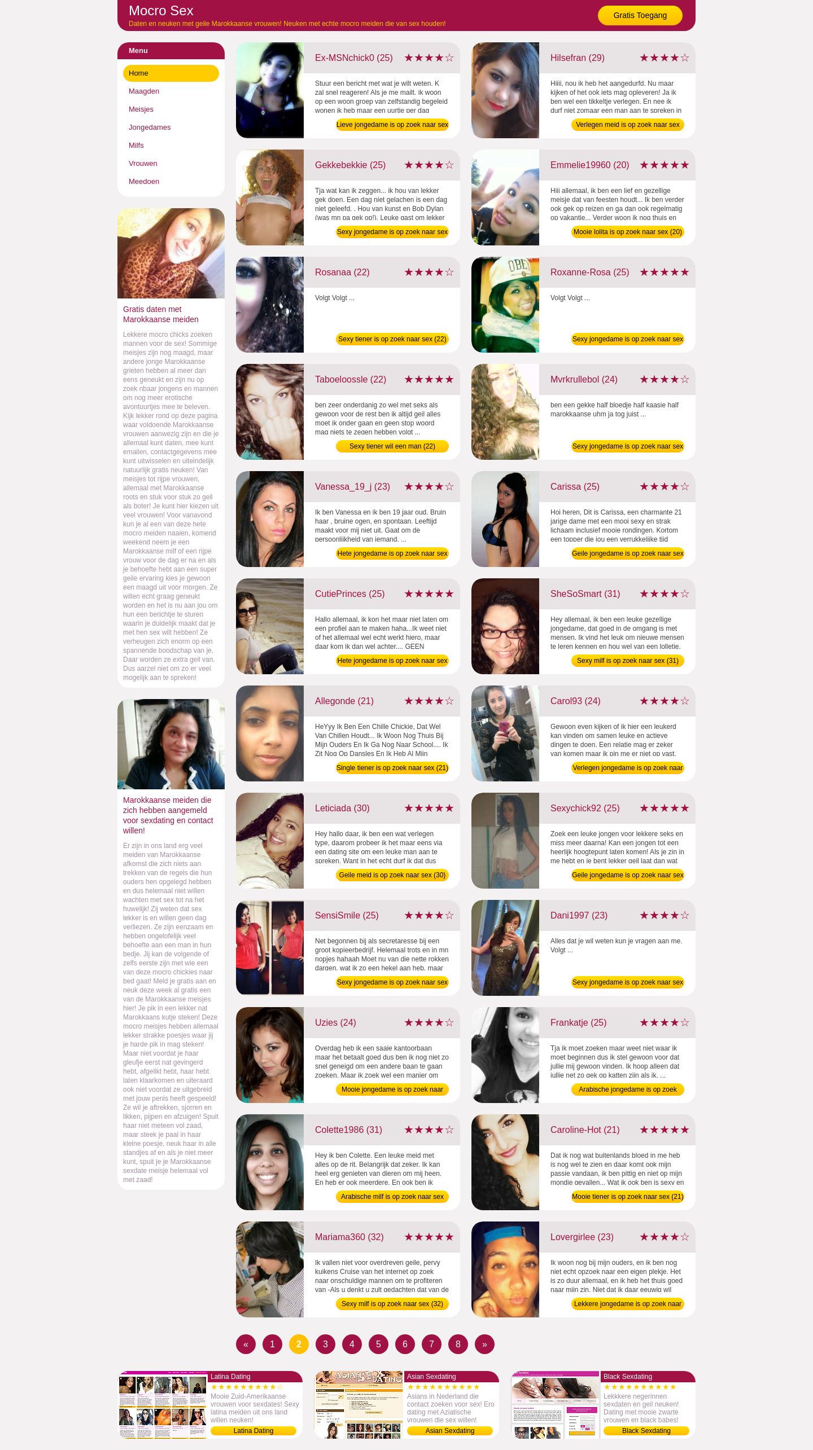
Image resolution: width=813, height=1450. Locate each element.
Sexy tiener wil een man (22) (392, 446)
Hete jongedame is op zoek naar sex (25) (393, 662)
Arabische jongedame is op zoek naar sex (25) (627, 1091)
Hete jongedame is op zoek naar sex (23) (393, 555)
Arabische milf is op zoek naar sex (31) (392, 1198)
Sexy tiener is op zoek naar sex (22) (392, 339)
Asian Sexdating (450, 1431)
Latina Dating (254, 1431)
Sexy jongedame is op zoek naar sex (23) (627, 983)
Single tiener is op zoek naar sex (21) (392, 768)
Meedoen (144, 181)
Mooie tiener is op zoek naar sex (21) (627, 1197)
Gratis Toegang (640, 15)
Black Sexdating (646, 1431)
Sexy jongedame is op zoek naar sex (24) (627, 447)
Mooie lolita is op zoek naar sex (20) (628, 232)
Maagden (144, 91)
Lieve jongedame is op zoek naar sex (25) (392, 126)
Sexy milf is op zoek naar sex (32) (392, 1304)
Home (138, 73)
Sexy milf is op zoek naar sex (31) (628, 661)
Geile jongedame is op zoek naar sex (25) (627, 555)
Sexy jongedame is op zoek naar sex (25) (392, 233)
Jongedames (150, 127)
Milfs (136, 145)
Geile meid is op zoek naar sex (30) (392, 875)
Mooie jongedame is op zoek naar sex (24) (392, 1091)
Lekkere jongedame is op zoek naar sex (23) (627, 1305)
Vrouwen (143, 163)
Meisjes (141, 109)
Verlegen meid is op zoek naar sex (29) (627, 126)
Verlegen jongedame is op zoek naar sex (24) (628, 769)
